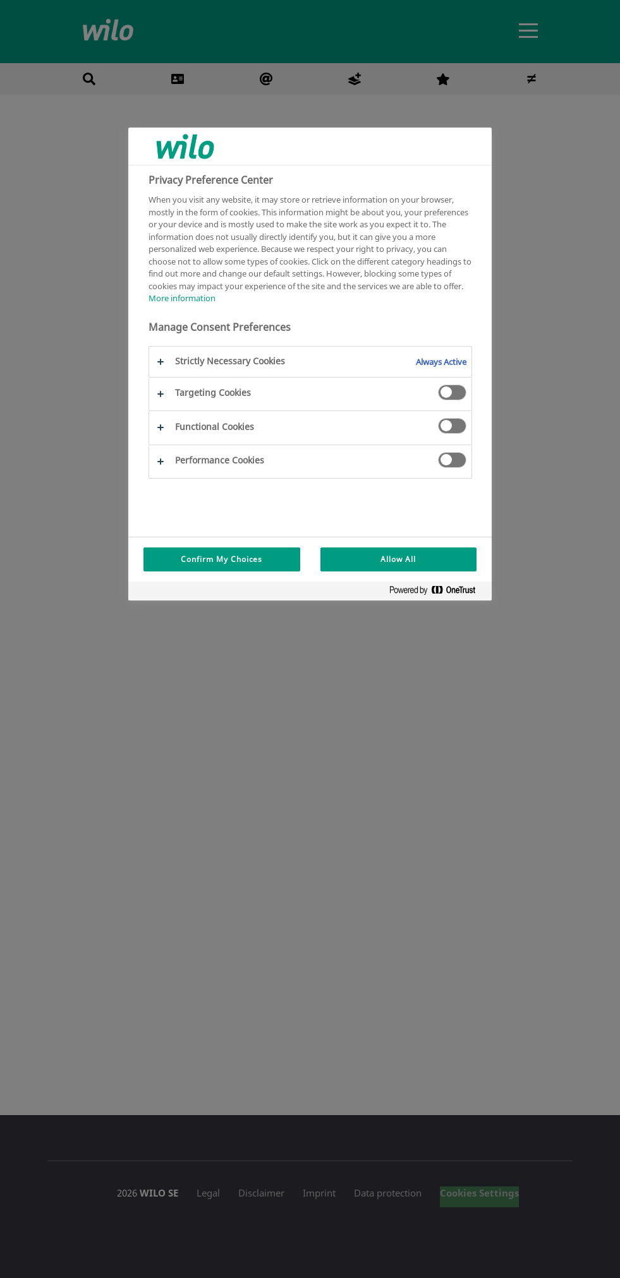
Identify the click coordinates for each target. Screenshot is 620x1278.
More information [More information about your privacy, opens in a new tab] (182, 298)
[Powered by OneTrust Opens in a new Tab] (437, 592)
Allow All (398, 559)
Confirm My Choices (221, 559)
